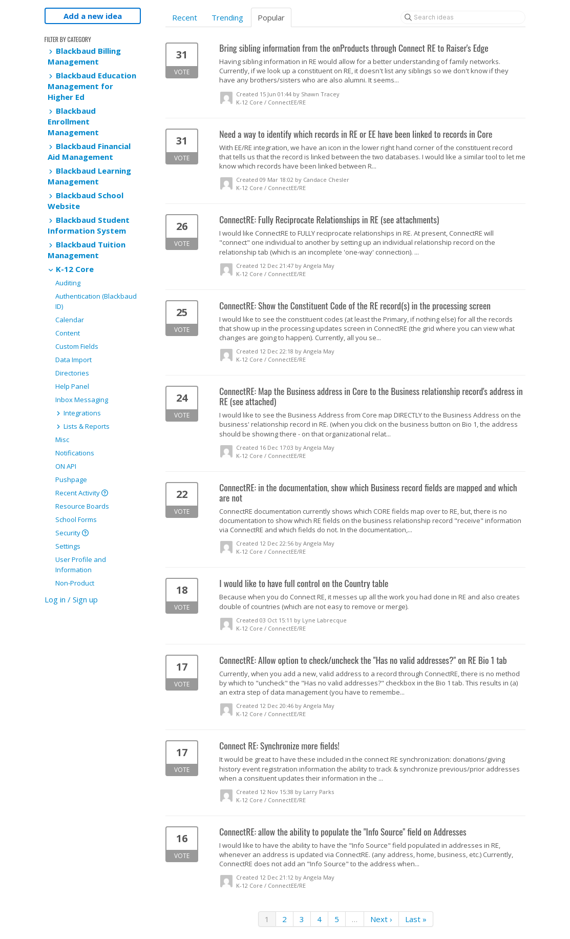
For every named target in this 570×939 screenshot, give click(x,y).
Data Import (73, 359)
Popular (271, 17)
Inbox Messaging (81, 399)
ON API (65, 466)
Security (72, 532)
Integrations (78, 413)
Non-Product (74, 583)
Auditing (67, 282)
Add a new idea (93, 16)
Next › (381, 919)
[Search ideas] (462, 17)
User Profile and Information (80, 564)
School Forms (76, 519)
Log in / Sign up (71, 599)
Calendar (69, 319)
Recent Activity (81, 492)
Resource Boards (82, 506)
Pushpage (71, 479)
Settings (67, 546)
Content (67, 333)
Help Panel (72, 386)
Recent (184, 17)
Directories (72, 373)
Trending (227, 17)
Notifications (74, 452)
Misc (62, 439)
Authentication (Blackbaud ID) (96, 301)
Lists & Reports (82, 426)
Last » (416, 919)
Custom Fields (76, 346)
